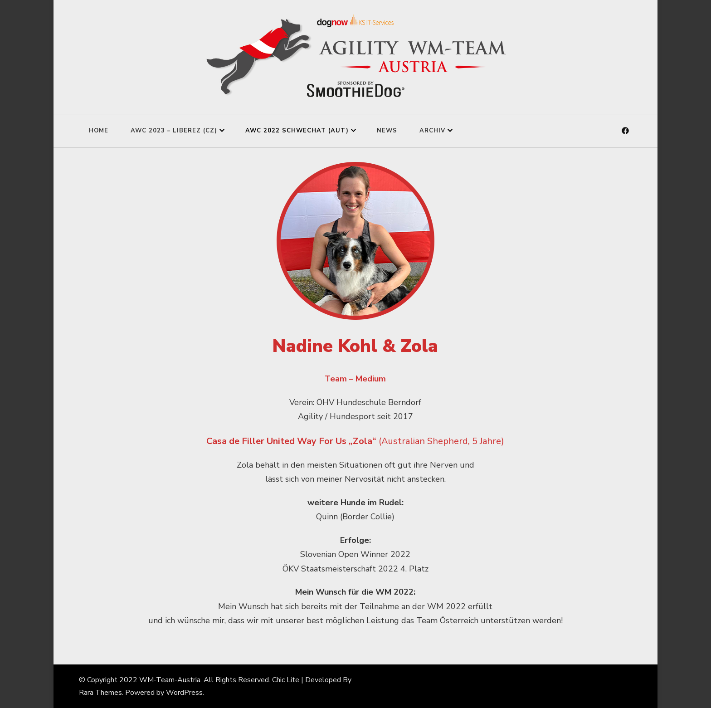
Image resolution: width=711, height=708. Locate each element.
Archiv (432, 131)
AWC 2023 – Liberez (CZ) (174, 131)
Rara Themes (100, 693)
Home (98, 131)
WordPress (184, 693)
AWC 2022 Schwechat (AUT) (297, 131)
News (387, 131)
